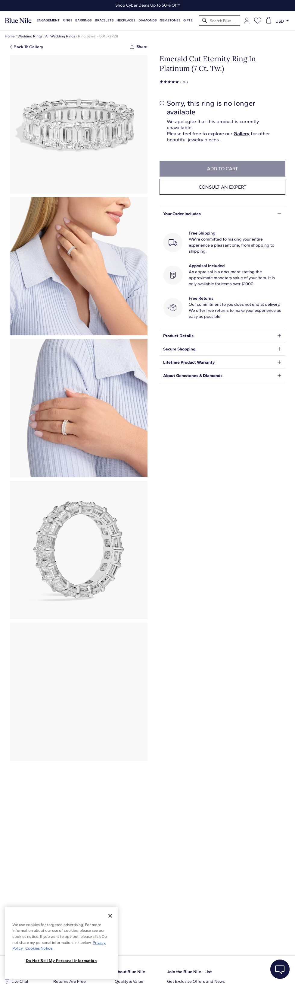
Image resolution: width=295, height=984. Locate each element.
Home (10, 36)
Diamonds (147, 20)
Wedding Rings (29, 36)
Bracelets (104, 20)
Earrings (83, 20)
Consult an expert (223, 187)
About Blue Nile (130, 971)
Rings (68, 20)
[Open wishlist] (257, 20)
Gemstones (170, 20)
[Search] (204, 20)
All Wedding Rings (60, 36)
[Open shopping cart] (268, 20)
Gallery (242, 133)
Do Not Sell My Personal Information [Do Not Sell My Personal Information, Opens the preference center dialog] (61, 960)
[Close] (110, 915)
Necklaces (125, 20)
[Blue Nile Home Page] (18, 20)
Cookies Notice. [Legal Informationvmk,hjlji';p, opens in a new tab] (38, 948)
